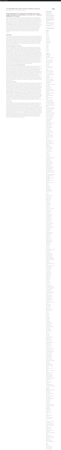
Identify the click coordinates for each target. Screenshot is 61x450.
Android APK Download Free (50, 67)
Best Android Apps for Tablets (50, 170)
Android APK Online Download (50, 70)
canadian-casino (48, 205)
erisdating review (48, 270)
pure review (47, 390)
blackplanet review (48, 187)
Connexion (47, 440)
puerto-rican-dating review (49, 389)
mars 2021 (47, 31)
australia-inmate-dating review (50, 153)
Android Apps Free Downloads (50, 104)
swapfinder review (48, 405)
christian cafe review (49, 217)
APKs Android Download (49, 130)
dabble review (48, 233)
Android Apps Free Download (50, 103)
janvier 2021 (47, 34)
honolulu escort (48, 313)
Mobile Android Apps (49, 353)
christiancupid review (49, 221)
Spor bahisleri (48, 402)
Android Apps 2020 (48, 82)
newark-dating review (49, 377)
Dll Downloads (48, 247)
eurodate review (48, 273)
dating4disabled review (49, 237)
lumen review (48, 343)
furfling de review (48, 300)
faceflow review (48, 274)
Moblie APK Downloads (49, 371)
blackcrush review (48, 183)
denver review (48, 243)
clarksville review (48, 224)
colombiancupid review (49, 229)
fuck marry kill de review (49, 295)
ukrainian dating (48, 424)
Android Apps (48, 81)
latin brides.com (48, 330)
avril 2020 (47, 44)
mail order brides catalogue (49, 344)
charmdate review (48, 213)
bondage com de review (49, 191)
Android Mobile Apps (49, 115)
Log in (2, 0)
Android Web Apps (48, 120)
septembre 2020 (48, 38)
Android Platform (48, 116)
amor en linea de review (49, 62)
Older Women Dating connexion (50, 381)
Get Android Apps (48, 301)
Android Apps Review (49, 107)
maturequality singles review (50, 347)
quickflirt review (48, 396)
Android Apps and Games (49, 85)
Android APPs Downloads (49, 97)
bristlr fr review (48, 196)
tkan (46, 415)
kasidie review (48, 323)
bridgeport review (48, 195)
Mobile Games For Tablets (49, 368)
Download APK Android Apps (50, 254)
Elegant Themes (12, 448)
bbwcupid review (48, 154)
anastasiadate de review (49, 63)
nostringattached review (49, 380)
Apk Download (48, 125)
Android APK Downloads (49, 68)
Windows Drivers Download (50, 432)
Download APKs (48, 257)
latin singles (47, 331)
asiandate (47, 148)
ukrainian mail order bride (49, 425)
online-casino (48, 382)
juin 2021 (47, 27)
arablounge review (48, 141)
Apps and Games (48, 135)
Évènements (6, 0)
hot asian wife (48, 315)
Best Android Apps (48, 165)
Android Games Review (49, 113)
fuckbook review (48, 296)
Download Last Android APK (50, 261)
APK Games (47, 129)
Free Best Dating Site (49, 291)
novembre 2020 (48, 36)
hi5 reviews (47, 310)
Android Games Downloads (50, 112)
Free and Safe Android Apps (50, 282)
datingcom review (48, 238)
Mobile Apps (47, 357)
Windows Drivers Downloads (50, 433)
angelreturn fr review (49, 121)
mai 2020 (47, 43)
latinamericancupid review (49, 332)
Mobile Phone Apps (48, 369)
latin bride (47, 328)
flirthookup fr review (48, 281)
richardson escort (48, 397)
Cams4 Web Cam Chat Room (50, 204)
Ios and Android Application (49, 322)
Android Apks (48, 71)
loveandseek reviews (49, 340)
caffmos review (48, 203)
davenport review (48, 239)
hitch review (47, 311)
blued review (47, 190)
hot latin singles (48, 317)
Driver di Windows (48, 262)
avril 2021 (47, 30)
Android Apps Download (49, 95)
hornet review (48, 314)
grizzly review (48, 309)
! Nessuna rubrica (48, 50)
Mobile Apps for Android (49, 360)
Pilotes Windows (48, 387)
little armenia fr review (49, 335)
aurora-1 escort (48, 152)
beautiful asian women (49, 157)
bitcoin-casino (48, 182)
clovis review (47, 226)
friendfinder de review (49, 293)
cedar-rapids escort (48, 212)
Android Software (48, 117)
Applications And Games (49, 131)
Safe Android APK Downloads (50, 400)
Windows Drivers (48, 430)
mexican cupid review (49, 349)
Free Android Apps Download (50, 283)
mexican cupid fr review (49, 348)
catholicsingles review (49, 211)
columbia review (48, 230)
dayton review (48, 241)
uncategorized (48, 427)
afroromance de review (49, 58)
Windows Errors (48, 434)
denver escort (48, 242)
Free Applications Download (50, 287)
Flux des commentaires (49, 443)
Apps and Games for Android (50, 136)
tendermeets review (48, 408)
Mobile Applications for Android (50, 356)
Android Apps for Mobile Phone (50, 99)
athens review (48, 150)
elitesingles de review (49, 269)
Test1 (47, 409)
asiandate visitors (48, 149)
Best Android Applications (49, 163)
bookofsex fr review (48, 192)
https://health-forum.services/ (20, 107)
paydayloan (47, 384)
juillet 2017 (47, 47)
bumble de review (48, 200)
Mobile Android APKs (49, 352)
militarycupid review (48, 351)
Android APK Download (49, 66)
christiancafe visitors (49, 220)
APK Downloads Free (49, 126)
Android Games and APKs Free (50, 109)
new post (47, 376)
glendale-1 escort (48, 306)
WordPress (20, 448)
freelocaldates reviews (49, 292)
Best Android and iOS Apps (49, 162)
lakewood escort (48, 326)
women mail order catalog (49, 437)
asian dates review (48, 145)
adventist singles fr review (49, 55)
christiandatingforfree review (50, 222)
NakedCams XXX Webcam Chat (50, 373)
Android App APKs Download (50, 76)
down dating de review (49, 250)
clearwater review (48, 225)
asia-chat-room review (49, 144)
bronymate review (48, 199)
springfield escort (48, 404)
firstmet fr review (48, 278)
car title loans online (48, 207)
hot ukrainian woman (49, 318)
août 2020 (47, 39)
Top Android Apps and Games (50, 419)
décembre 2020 (48, 35)
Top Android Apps (48, 418)
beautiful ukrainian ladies (49, 158)
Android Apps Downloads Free (50, 98)
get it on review (48, 302)
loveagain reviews (48, 339)
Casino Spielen (48, 208)
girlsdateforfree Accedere (49, 305)
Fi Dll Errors (47, 275)
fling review (47, 279)
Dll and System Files (48, 246)
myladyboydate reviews (49, 372)
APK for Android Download (49, 127)
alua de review (48, 59)
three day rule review (49, 414)
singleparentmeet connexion (50, 401)
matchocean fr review (49, 345)
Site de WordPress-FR (49, 444)
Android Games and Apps (49, 111)
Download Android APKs (49, 251)
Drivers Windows (48, 266)
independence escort (49, 319)
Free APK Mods (48, 286)
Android (47, 64)
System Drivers (48, 406)
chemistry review (48, 216)
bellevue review (48, 161)
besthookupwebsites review (50, 178)
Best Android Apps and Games (50, 166)
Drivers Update (48, 265)
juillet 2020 (47, 40)
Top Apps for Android (49, 423)
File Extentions (48, 277)
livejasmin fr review (48, 336)
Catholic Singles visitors (49, 209)
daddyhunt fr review (48, 234)
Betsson (47, 179)
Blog (46, 188)
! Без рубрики (48, 52)
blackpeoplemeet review (49, 186)
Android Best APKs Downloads (50, 108)
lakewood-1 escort (48, 327)
